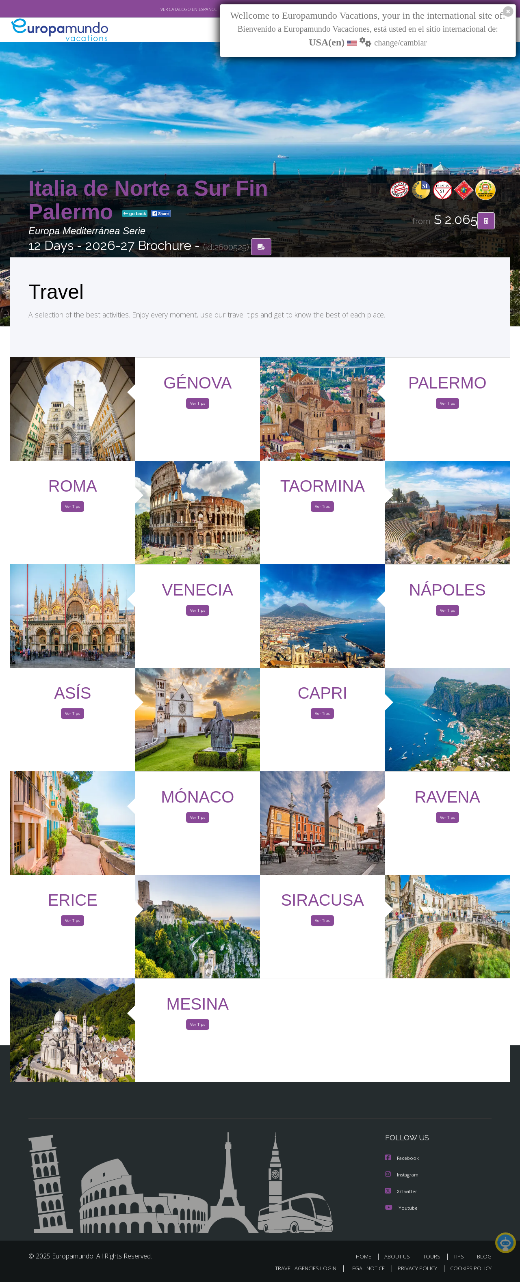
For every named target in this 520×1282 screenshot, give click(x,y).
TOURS (433, 1257)
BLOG (484, 1257)
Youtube (401, 1208)
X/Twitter (401, 1192)
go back (135, 214)
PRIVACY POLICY (414, 1268)
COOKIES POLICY (469, 1268)
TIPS (460, 1257)
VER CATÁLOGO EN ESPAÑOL (170, 9)
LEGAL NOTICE (361, 1268)
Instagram (402, 1175)
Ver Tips (197, 405)
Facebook (402, 1159)
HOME (367, 1257)
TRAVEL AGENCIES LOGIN (298, 1268)
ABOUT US (399, 1257)
